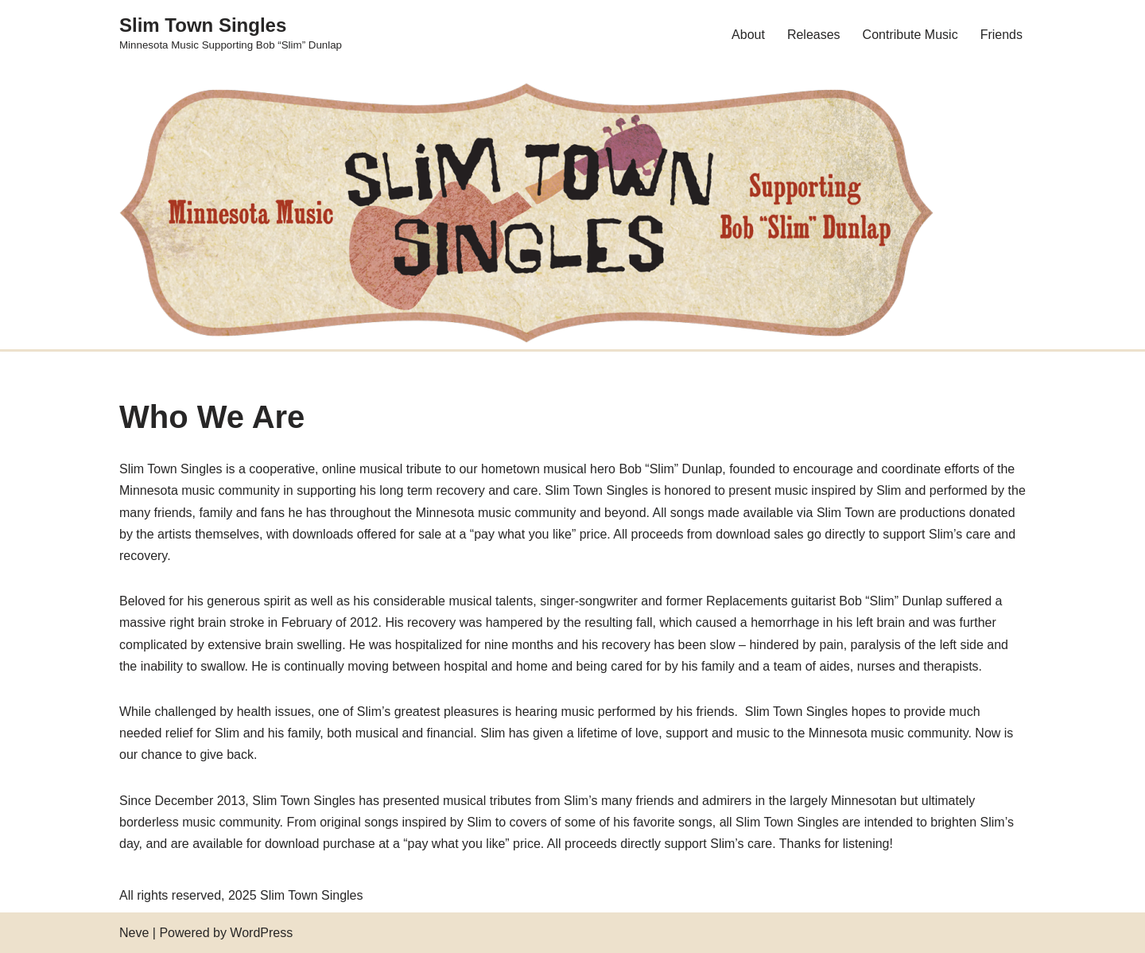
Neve (134, 932)
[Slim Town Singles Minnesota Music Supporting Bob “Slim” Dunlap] (230, 34)
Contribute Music (910, 34)
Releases (813, 34)
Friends (1001, 34)
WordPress (261, 932)
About (748, 34)
